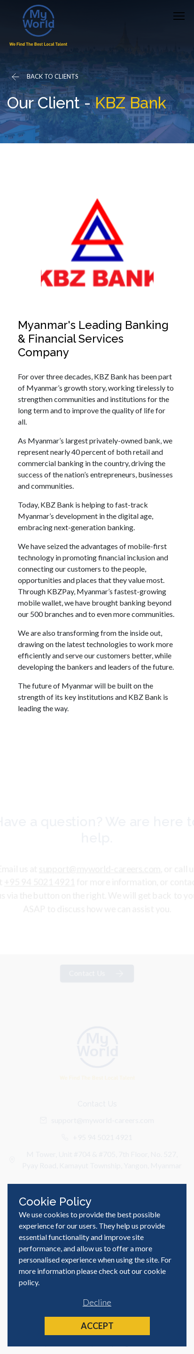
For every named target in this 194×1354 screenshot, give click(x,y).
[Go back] (44, 77)
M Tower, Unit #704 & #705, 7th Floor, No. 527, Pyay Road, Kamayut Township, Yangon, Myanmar (95, 1163)
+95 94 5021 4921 (38, 884)
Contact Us (97, 977)
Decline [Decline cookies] (97, 1302)
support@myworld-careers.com (99, 871)
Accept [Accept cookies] (97, 1326)
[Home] (38, 25)
